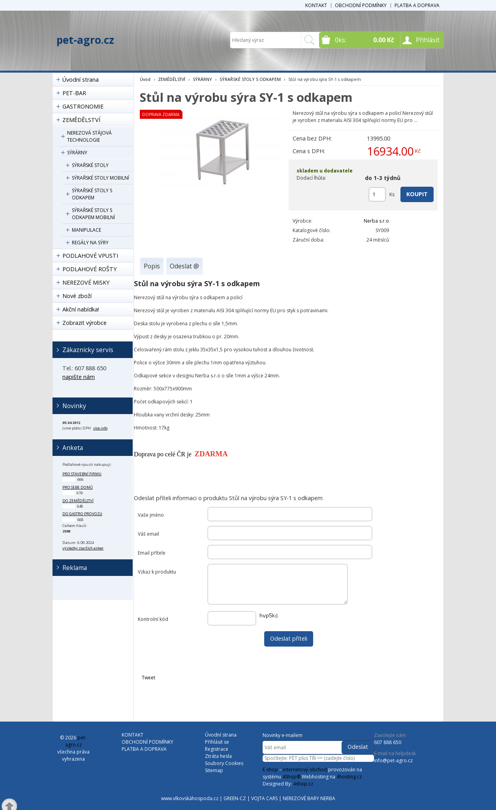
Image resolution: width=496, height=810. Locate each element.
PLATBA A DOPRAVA (417, 5)
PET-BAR (74, 93)
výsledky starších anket (82, 548)
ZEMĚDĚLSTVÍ (81, 120)
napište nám (78, 377)
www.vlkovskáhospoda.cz (189, 798)
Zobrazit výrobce (84, 322)
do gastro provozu (82, 513)
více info (100, 428)
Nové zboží (77, 296)
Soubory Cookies (224, 763)
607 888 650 (387, 742)
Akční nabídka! (80, 309)
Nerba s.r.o (376, 221)
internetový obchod (305, 769)
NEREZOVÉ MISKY (85, 282)
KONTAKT (316, 5)
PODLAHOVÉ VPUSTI (90, 255)
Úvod (145, 79)
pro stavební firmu (81, 473)
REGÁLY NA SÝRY (90, 242)
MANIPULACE (86, 230)
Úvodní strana (80, 79)
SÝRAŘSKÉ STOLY (90, 165)
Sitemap (214, 770)
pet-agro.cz (85, 40)
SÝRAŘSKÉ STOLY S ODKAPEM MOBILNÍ (93, 214)
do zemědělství (78, 500)
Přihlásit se (217, 742)
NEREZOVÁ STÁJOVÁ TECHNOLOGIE (89, 136)
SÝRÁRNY (77, 152)
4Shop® (291, 776)
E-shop (270, 769)
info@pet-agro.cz (393, 760)
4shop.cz (303, 783)
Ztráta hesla (218, 756)
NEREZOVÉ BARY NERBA (309, 798)
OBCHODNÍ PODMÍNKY (361, 5)
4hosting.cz (349, 776)
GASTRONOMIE (82, 106)
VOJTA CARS (264, 798)
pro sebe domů (77, 487)
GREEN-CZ (235, 798)
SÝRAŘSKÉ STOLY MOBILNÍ (100, 177)
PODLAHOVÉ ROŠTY (89, 269)
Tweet (148, 677)
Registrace (216, 749)
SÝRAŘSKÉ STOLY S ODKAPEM (92, 194)
